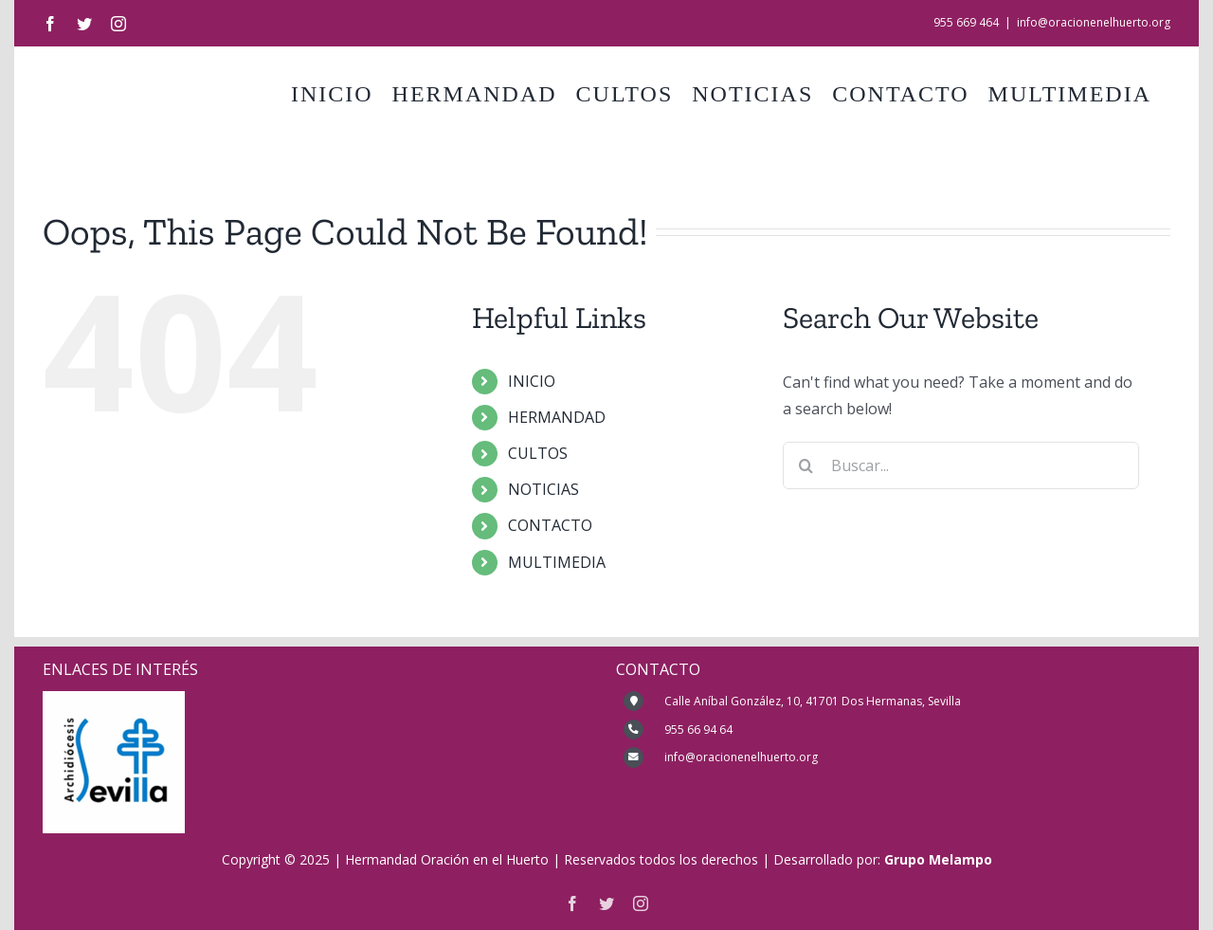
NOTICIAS (543, 489)
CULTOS (538, 453)
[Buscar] (806, 465)
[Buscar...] (961, 465)
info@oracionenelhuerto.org (1093, 22)
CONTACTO (550, 525)
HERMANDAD (557, 417)
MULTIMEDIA (557, 562)
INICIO (531, 381)
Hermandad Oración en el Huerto (447, 859)
